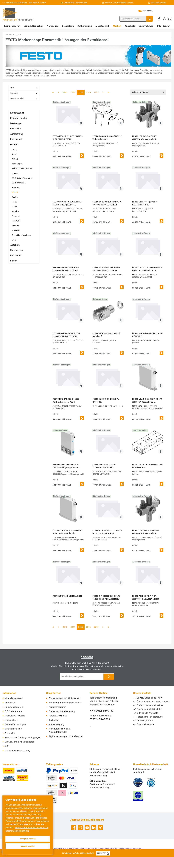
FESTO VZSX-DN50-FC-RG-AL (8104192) (105, 400)
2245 (80, 92)
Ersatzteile (15, 128)
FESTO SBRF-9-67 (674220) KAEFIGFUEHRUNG (144, 203)
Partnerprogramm (57, 707)
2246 (88, 92)
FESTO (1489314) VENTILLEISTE (67, 596)
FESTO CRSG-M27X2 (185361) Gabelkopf (106, 334)
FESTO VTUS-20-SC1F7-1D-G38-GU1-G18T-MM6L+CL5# (107, 531)
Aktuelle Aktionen (13, 698)
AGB (7, 746)
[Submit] (108, 676)
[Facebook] (74, 828)
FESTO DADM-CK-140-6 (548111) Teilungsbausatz (107, 137)
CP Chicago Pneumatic (22, 178)
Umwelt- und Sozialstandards (19, 741)
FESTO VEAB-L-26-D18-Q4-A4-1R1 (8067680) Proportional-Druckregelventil (66, 466)
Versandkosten (80, 849)
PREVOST (16, 221)
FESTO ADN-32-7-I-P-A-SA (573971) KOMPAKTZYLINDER (145, 597)
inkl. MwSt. (145, 10)
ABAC (14, 149)
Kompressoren (17, 112)
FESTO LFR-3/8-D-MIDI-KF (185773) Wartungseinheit (144, 137)
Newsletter (10, 733)
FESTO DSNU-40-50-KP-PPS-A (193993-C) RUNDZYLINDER (66, 334)
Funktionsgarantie (14, 707)
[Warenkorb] (169, 19)
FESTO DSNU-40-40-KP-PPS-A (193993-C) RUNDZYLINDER (106, 269)
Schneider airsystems (21, 235)
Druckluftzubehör (18, 118)
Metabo (15, 211)
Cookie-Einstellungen (15, 724)
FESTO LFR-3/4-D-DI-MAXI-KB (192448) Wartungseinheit (145, 531)
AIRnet (15, 159)
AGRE (14, 154)
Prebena (15, 216)
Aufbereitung (16, 134)
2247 (96, 92)
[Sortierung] (148, 92)
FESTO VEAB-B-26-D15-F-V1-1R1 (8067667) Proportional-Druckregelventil (147, 400)
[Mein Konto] (164, 19)
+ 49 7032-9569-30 (101, 710)
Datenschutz (11, 720)
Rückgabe (53, 720)
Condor (15, 173)
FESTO (15, 192)
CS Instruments (18, 183)
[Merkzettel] (159, 19)
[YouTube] (87, 828)
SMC (14, 240)
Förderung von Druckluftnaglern (64, 698)
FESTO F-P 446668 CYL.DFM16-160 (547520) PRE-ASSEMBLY (106, 597)
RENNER (15, 225)
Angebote (15, 245)
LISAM (15, 206)
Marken (14, 144)
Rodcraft (16, 230)
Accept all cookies (28, 839)
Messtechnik (16, 139)
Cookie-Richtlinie (13, 728)
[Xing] (100, 828)
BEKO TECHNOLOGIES (22, 168)
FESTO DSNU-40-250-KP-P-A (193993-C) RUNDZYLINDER (66, 269)
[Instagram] (80, 828)
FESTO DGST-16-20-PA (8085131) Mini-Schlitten (147, 466)
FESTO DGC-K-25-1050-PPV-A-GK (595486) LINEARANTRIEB (147, 269)
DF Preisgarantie (13, 711)
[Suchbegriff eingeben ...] (132, 19)
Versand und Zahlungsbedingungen (23, 737)
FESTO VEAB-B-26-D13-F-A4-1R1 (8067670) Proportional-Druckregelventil (68, 532)
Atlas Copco (17, 164)
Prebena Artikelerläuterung (62, 711)
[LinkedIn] (94, 828)
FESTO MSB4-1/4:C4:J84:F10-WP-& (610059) (147, 334)
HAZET (15, 202)
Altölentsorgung (56, 724)
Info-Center (15, 255)
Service (13, 261)
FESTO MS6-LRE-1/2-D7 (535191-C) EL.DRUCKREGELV (68, 137)
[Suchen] (149, 19)
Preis (24, 88)
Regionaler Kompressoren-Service (65, 736)
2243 (65, 92)
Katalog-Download (58, 715)
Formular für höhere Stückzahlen (65, 702)
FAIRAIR (15, 187)
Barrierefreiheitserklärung (17, 750)
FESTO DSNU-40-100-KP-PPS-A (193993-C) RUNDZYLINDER (106, 203)
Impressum (10, 702)
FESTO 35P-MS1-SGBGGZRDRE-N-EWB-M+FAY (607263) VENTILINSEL (67, 203)
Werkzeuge (15, 123)
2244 (73, 92)
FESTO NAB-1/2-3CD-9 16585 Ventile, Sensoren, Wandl (66, 400)
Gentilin (15, 197)
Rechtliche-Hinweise (15, 715)
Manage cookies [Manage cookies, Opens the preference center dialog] (28, 846)
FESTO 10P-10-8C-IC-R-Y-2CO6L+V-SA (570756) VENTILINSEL (104, 466)
